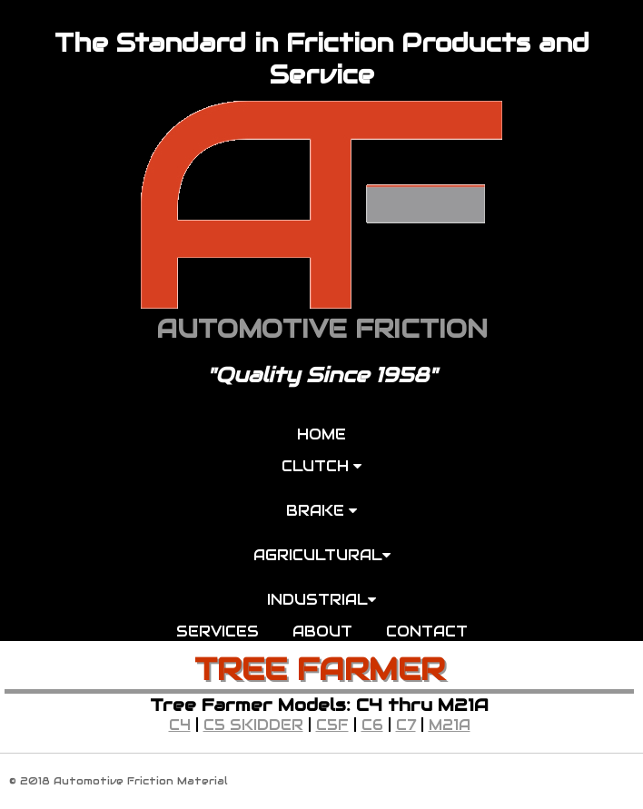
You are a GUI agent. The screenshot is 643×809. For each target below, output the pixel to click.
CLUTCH (321, 466)
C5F (332, 725)
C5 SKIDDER (253, 725)
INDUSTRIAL (321, 599)
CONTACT (427, 631)
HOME (321, 434)
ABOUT (322, 631)
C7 (406, 725)
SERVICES (217, 631)
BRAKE (321, 510)
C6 (372, 725)
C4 (180, 725)
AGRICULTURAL (322, 555)
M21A (449, 725)
